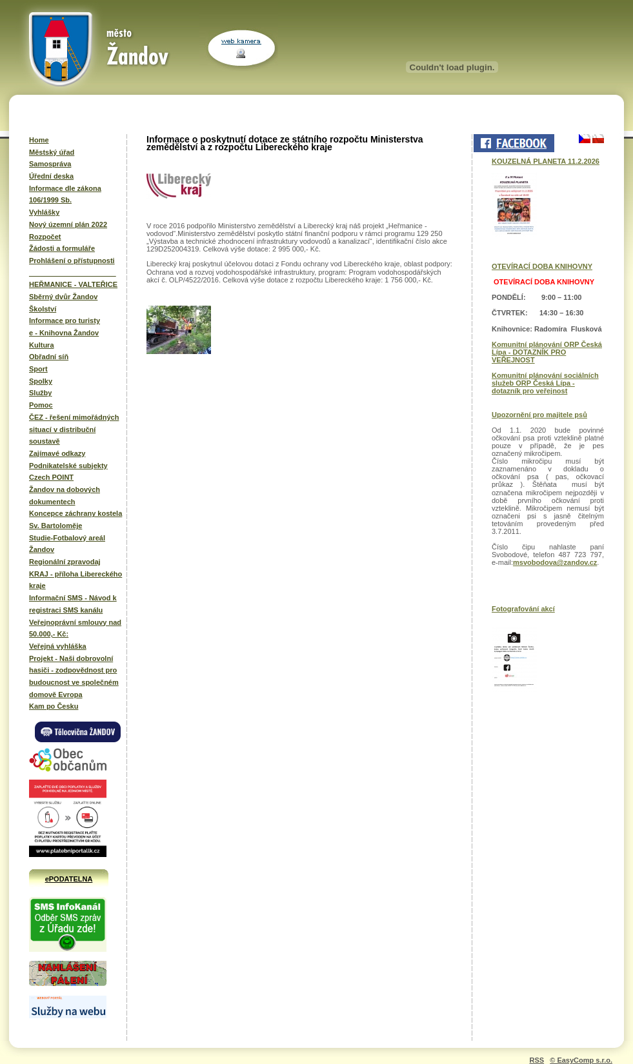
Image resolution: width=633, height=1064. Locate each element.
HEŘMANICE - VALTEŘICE (73, 284)
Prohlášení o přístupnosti (72, 260)
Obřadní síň (48, 356)
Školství (42, 309)
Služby (40, 393)
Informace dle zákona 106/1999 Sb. (65, 194)
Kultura (41, 345)
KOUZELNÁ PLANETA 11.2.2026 (545, 161)
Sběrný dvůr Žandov (63, 296)
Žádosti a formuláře (62, 248)
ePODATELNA (69, 879)
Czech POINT (51, 477)
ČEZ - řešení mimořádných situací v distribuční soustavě (74, 429)
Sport (38, 369)
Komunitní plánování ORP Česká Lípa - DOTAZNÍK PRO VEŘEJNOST (547, 352)
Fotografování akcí (523, 609)
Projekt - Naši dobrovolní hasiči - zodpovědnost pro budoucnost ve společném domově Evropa (74, 676)
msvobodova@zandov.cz (555, 562)
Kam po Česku (53, 706)
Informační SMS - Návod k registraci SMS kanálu (73, 604)
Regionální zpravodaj (65, 562)
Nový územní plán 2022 (68, 224)
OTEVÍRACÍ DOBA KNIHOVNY (542, 266)
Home (39, 140)
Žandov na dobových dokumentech (64, 496)
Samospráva (50, 164)
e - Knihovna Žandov (64, 333)
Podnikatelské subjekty (68, 465)
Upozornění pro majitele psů (539, 415)
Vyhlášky (44, 212)
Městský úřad (51, 152)
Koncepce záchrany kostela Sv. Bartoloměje (75, 519)
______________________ (72, 273)
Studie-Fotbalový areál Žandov (67, 544)
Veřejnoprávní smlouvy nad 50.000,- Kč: (75, 628)
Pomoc (41, 405)
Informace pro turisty (64, 320)
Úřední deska (51, 176)
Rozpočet (45, 237)
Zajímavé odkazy (57, 453)
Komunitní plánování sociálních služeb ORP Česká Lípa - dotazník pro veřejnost (545, 383)
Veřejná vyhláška (57, 646)
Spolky (40, 381)
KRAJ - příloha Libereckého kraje (75, 580)
